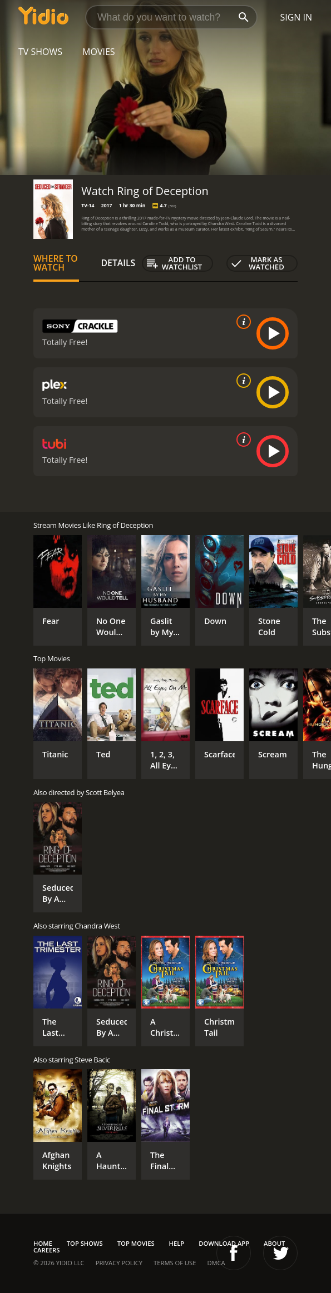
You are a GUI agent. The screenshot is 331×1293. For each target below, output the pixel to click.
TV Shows (40, 52)
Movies (98, 52)
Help (177, 1243)
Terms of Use (175, 1263)
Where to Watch (55, 262)
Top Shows (85, 1243)
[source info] (241, 321)
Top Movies (136, 1243)
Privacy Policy (119, 1263)
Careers (46, 1250)
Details (118, 263)
